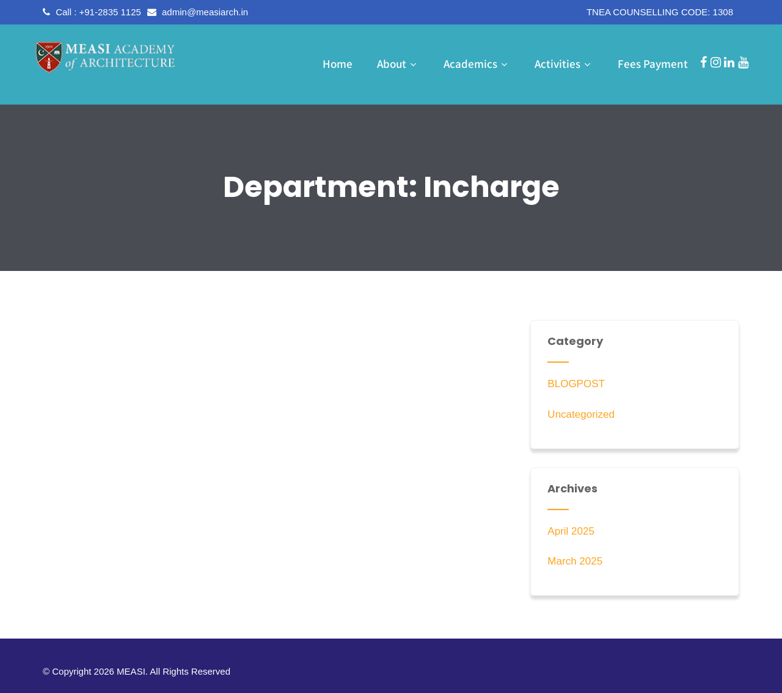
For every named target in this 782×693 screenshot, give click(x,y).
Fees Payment (653, 63)
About (398, 63)
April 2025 (570, 531)
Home (338, 63)
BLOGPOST (576, 384)
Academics (477, 63)
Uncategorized (581, 414)
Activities (564, 63)
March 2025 (574, 561)
